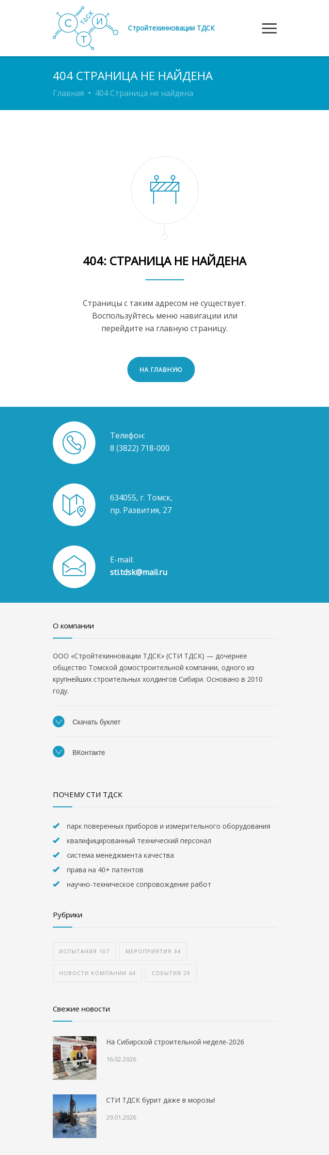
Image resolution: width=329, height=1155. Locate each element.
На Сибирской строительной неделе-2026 (175, 1041)
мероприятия (153, 951)
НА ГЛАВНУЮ (161, 370)
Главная (68, 93)
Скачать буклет (87, 722)
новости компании (97, 973)
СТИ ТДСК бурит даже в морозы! (160, 1100)
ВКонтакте (79, 752)
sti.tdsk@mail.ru (138, 572)
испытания (84, 951)
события (171, 973)
